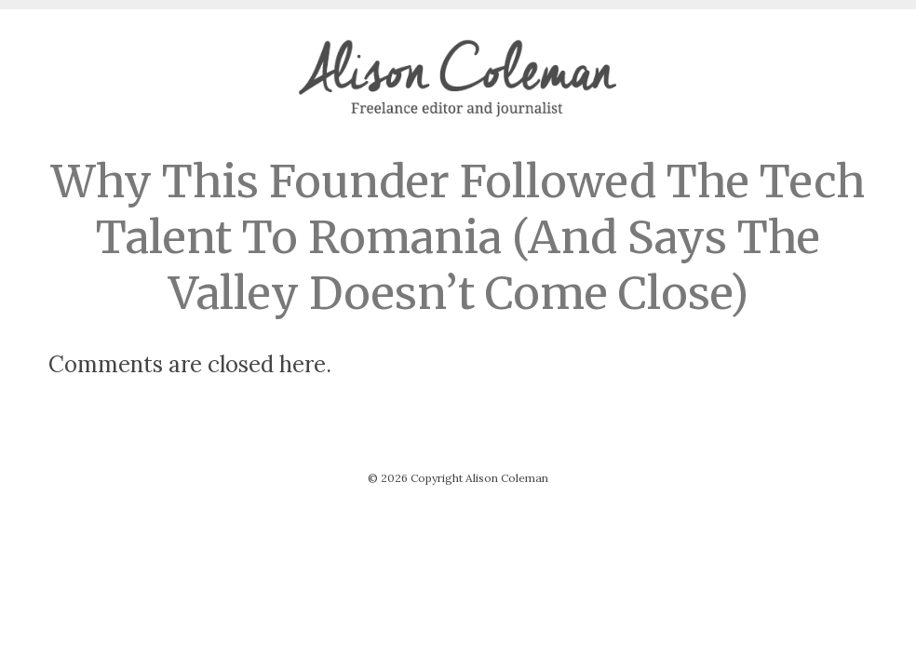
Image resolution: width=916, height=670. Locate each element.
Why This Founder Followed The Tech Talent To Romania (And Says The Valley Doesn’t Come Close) (458, 237)
